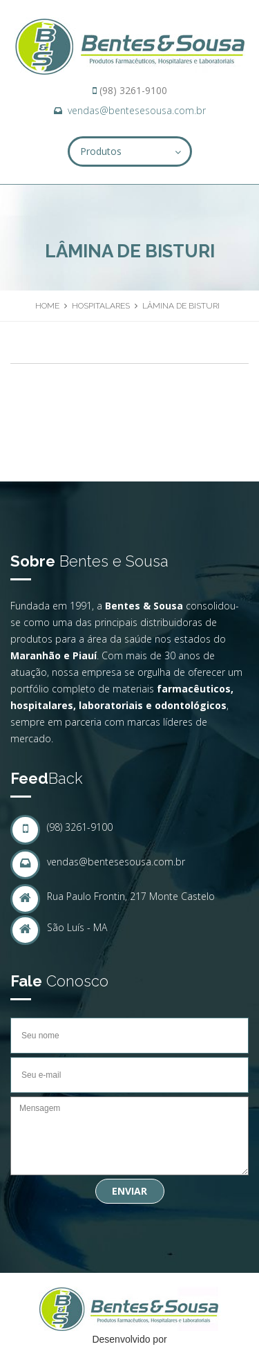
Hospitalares (101, 306)
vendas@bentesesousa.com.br (137, 110)
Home (47, 306)
